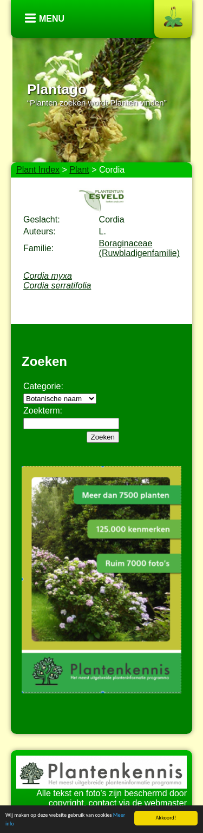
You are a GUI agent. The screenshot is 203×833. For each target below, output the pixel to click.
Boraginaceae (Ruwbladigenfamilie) (139, 248)
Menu (51, 18)
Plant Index (38, 169)
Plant (79, 169)
